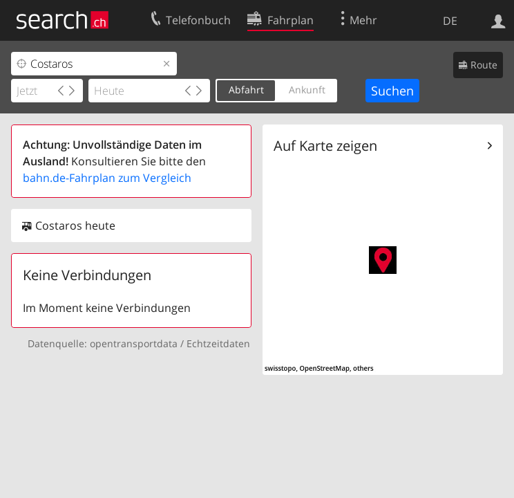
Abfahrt (246, 89)
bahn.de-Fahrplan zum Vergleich (107, 177)
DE (450, 20)
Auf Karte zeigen (325, 145)
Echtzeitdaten (218, 343)
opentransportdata (134, 343)
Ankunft (307, 89)
